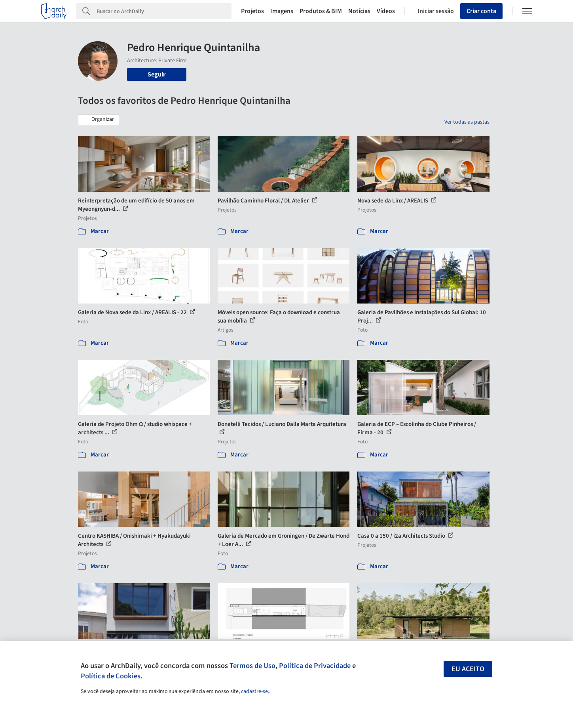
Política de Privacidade (315, 666)
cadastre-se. (255, 691)
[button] (98, 119)
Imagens (281, 11)
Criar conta (481, 11)
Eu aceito (468, 669)
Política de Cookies (110, 676)
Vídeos (386, 11)
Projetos (252, 11)
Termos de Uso (252, 666)
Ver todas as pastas (467, 122)
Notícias (359, 11)
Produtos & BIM (321, 11)
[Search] (164, 11)
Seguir (156, 74)
